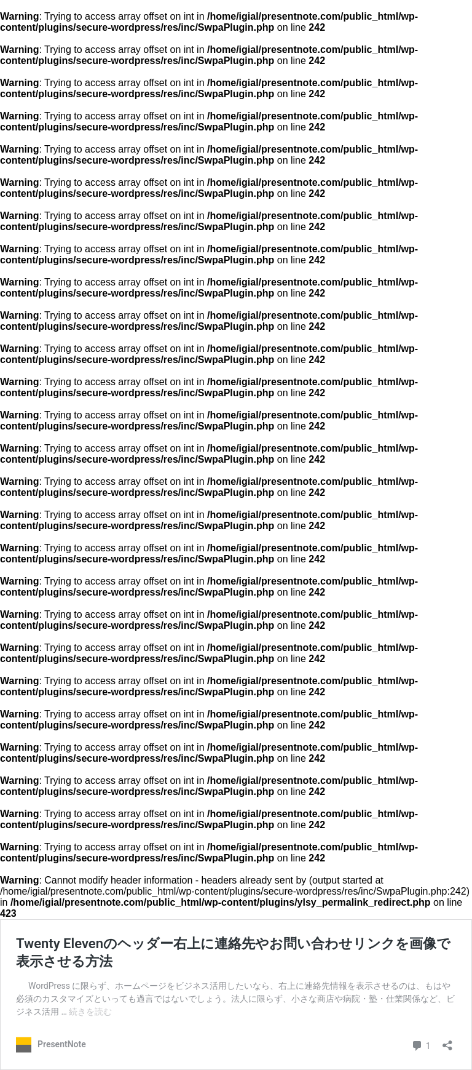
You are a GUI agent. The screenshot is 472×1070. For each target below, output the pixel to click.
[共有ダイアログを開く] (447, 1040)
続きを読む (90, 1011)
